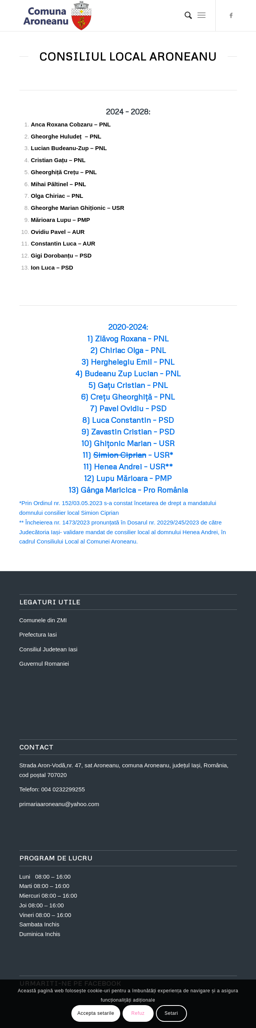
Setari (171, 1013)
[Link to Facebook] (231, 15)
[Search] (184, 15)
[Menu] (201, 15)
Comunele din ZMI (43, 620)
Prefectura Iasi (38, 634)
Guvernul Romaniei (44, 663)
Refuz (137, 1013)
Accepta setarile (96, 1013)
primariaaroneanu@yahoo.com (59, 804)
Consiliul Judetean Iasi (48, 649)
